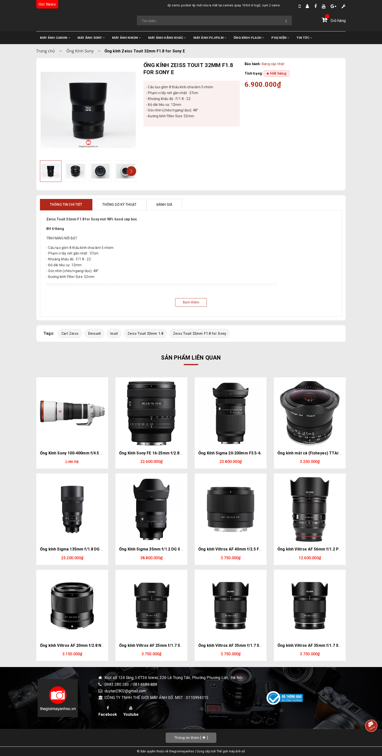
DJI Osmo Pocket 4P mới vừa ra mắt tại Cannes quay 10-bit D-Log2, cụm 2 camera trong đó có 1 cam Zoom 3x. (201, 5)
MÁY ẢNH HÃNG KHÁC (167, 37)
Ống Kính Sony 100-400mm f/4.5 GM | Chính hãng (85, 453)
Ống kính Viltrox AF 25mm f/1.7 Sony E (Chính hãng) (167, 645)
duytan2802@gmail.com (125, 691)
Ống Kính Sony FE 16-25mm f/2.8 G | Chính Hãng (163, 453)
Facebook (107, 711)
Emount (94, 333)
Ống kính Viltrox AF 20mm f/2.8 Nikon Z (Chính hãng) (88, 645)
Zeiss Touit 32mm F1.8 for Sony (200, 333)
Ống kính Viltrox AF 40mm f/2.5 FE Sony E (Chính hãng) (248, 549)
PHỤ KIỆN (280, 37)
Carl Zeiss (70, 333)
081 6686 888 (145, 684)
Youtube (131, 711)
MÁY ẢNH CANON (55, 37)
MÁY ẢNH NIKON (126, 37)
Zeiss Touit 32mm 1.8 (146, 333)
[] (191, 738)
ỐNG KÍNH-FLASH (249, 37)
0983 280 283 (117, 684)
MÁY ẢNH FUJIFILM (210, 37)
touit (114, 333)
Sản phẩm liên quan (191, 357)
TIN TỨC (304, 37)
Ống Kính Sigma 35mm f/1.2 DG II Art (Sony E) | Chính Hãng (173, 549)
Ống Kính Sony (80, 51)
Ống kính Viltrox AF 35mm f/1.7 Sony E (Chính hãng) (246, 645)
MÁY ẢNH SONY (91, 37)
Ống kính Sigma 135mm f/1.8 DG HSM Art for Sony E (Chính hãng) (100, 549)
